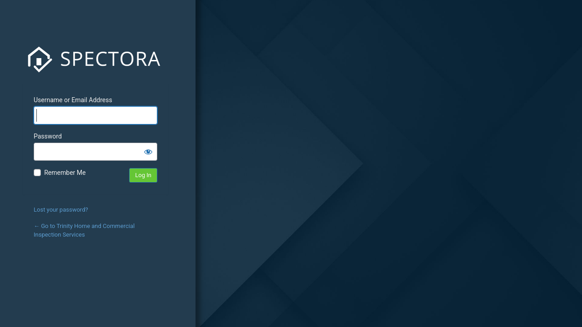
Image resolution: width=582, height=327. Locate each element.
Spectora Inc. (95, 59)
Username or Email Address (73, 100)
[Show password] (148, 152)
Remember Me (64, 172)
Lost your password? (61, 209)
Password (48, 136)
